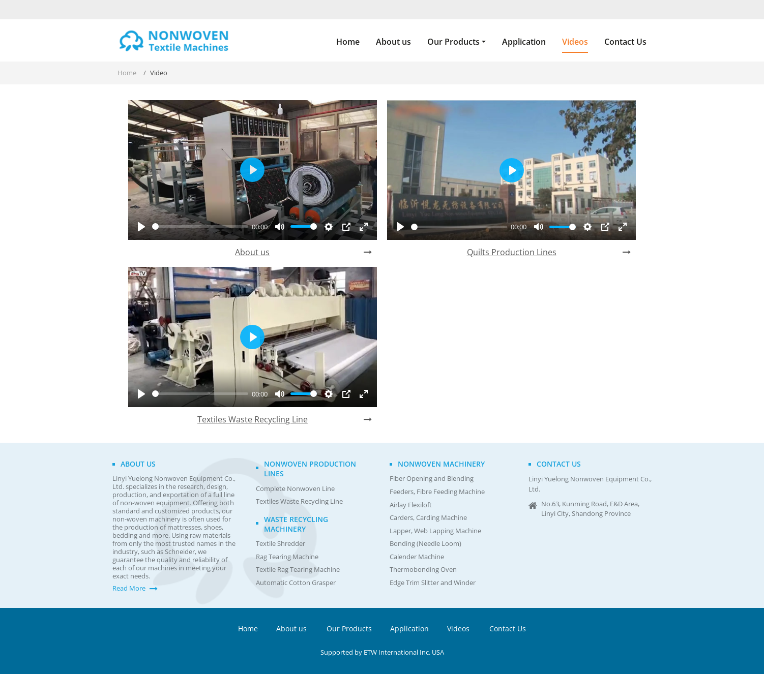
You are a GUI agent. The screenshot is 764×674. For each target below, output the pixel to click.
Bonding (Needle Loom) (425, 543)
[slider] (200, 226)
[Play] (141, 227)
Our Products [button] (453, 41)
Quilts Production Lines (511, 252)
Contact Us (625, 41)
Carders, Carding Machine (428, 517)
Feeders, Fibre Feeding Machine (437, 491)
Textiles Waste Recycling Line (252, 419)
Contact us (559, 464)
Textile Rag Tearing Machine (298, 569)
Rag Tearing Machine (287, 557)
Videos (575, 41)
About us (393, 41)
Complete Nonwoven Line (295, 488)
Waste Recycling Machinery (296, 524)
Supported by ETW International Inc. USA (382, 652)
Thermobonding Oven (423, 569)
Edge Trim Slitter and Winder (433, 582)
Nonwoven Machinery (441, 464)
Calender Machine (417, 557)
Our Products (349, 628)
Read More (128, 588)
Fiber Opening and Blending (432, 478)
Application (524, 41)
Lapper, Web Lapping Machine (435, 531)
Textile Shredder (280, 543)
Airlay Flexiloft (411, 505)
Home (348, 41)
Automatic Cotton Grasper (296, 582)
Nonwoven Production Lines (310, 468)
